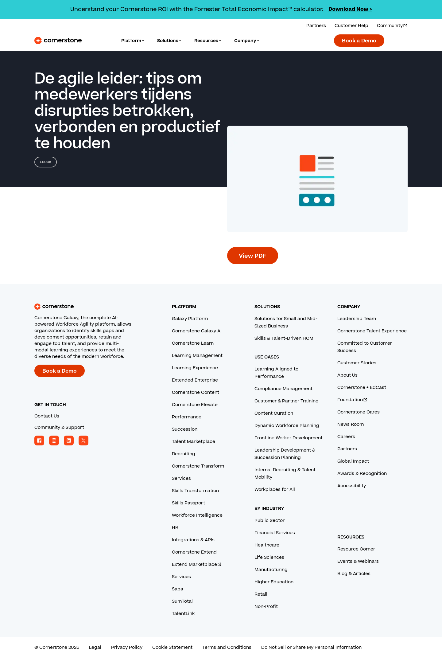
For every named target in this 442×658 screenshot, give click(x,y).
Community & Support (59, 427)
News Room (350, 424)
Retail (260, 594)
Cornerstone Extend (194, 552)
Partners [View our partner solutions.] (316, 25)
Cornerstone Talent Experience (372, 331)
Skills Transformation (195, 491)
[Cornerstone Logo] (58, 40)
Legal (95, 647)
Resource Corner (356, 549)
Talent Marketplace (193, 441)
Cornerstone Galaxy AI (197, 331)
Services (181, 478)
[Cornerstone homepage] (93, 307)
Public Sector (269, 520)
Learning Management (197, 355)
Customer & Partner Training (286, 401)
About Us (347, 375)
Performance (186, 417)
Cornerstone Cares (358, 412)
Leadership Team (356, 318)
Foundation (352, 400)
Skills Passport (188, 503)
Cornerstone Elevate (195, 404)
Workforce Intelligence (197, 515)
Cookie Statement (172, 647)
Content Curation (273, 413)
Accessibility (351, 486)
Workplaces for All (274, 489)
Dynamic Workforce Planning (286, 425)
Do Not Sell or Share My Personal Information (311, 647)
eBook (45, 162)
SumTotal (182, 601)
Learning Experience (195, 368)
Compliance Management (283, 389)
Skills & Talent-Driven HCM (283, 338)
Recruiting (183, 454)
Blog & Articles (353, 573)
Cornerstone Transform (198, 466)
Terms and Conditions (226, 647)
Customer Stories (356, 363)
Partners (347, 449)
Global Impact (353, 461)
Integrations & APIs (193, 540)
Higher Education (273, 582)
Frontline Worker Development (288, 438)
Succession (184, 429)
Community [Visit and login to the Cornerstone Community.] (392, 25)
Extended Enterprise (195, 380)
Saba (177, 589)
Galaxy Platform (190, 318)
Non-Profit (266, 606)
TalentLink (183, 613)
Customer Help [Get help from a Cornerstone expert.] (351, 25)
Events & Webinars (358, 561)
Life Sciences (269, 557)
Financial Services (274, 533)
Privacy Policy (126, 647)
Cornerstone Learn (193, 343)
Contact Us (46, 416)
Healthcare (266, 545)
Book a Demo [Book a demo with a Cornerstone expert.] (359, 41)
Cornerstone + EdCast (361, 387)
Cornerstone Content (195, 392)
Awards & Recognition (362, 473)
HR (175, 527)
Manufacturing (271, 569)
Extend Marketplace (197, 564)
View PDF (252, 256)
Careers (346, 436)
